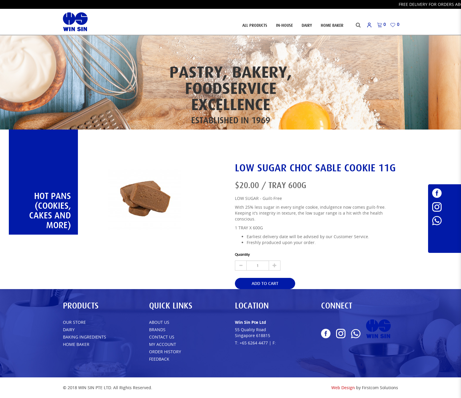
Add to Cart (265, 283)
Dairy (69, 329)
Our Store (74, 322)
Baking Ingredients (84, 337)
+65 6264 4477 (254, 343)
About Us (159, 322)
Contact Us (161, 337)
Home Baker (76, 344)
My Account (162, 344)
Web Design (343, 387)
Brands (157, 329)
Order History (165, 351)
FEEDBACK (159, 359)
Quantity (242, 254)
